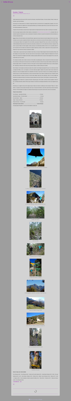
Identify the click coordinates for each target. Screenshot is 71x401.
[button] (13, 16)
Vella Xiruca (8, 2)
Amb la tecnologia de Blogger (35, 399)
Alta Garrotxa (16, 381)
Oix (20, 381)
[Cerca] (14, 2)
